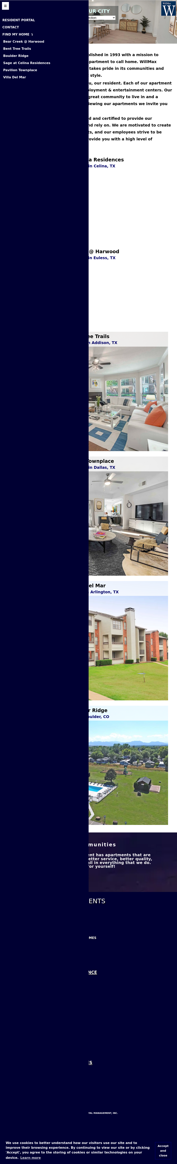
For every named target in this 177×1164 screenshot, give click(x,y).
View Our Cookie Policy (27, 1088)
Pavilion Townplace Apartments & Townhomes (50, 987)
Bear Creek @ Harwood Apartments (39, 967)
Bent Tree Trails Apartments (32, 977)
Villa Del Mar (14, 77)
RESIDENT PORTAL (18, 20)
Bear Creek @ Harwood (23, 41)
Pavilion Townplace (20, 70)
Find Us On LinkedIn (23, 1061)
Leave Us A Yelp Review (26, 1051)
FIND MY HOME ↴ (17, 34)
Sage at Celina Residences (26, 63)
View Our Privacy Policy (28, 1098)
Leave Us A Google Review (29, 1040)
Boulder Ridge (15, 56)
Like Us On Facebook (24, 1030)
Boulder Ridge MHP (23, 1121)
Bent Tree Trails (17, 49)
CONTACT (10, 27)
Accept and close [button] (163, 1150)
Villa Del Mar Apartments (29, 1008)
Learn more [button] (30, 1158)
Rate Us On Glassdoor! (26, 1071)
